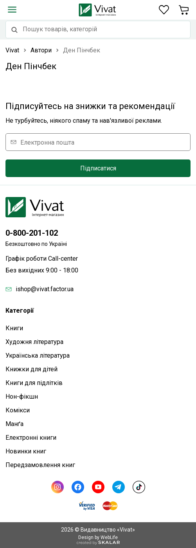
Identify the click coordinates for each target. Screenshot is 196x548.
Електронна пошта (47, 142)
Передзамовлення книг (40, 465)
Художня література (34, 342)
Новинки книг (25, 451)
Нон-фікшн (21, 396)
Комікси (17, 410)
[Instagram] (57, 487)
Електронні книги (30, 437)
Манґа (14, 424)
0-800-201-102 (31, 233)
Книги (14, 328)
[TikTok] (139, 487)
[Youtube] (98, 487)
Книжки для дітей (31, 369)
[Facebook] (78, 487)
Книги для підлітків (34, 383)
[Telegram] (118, 487)
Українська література (37, 355)
